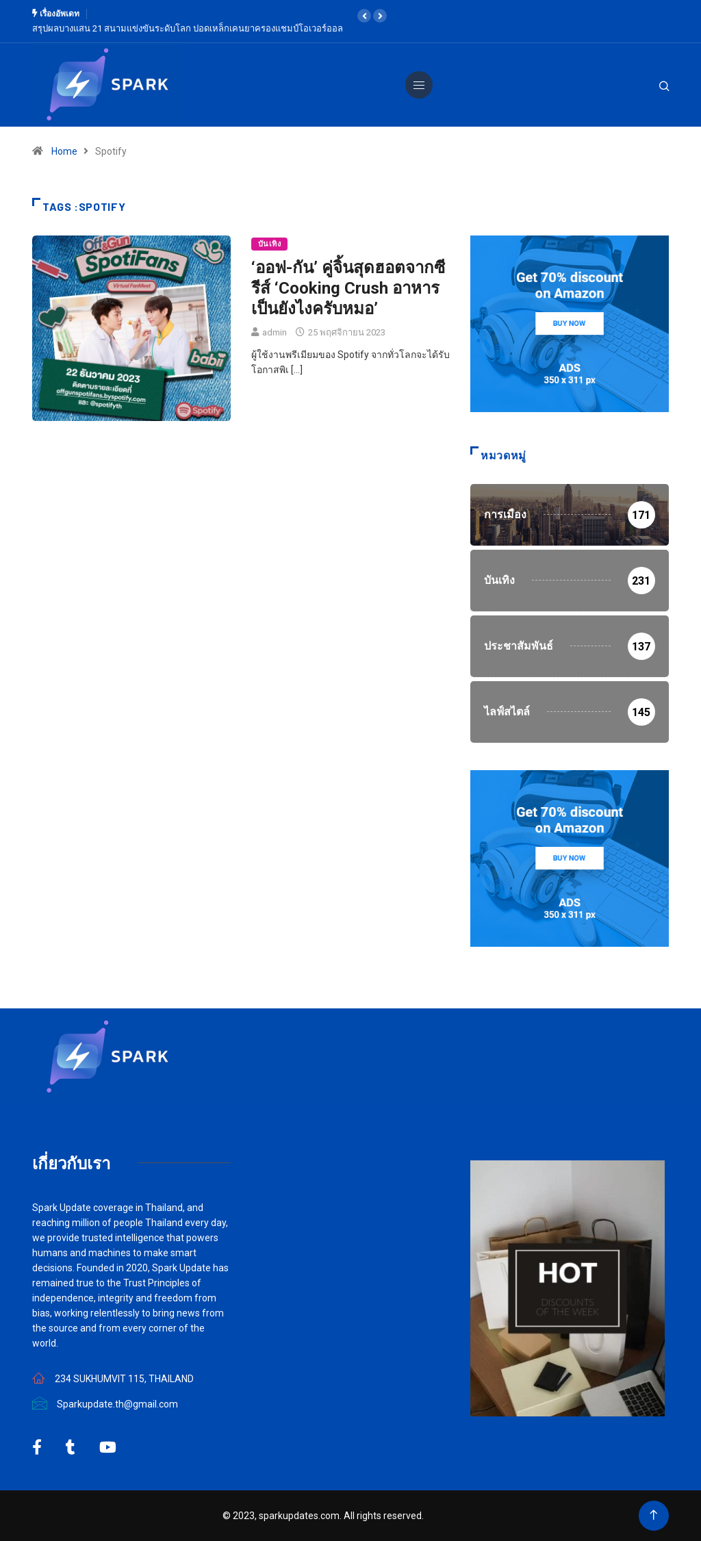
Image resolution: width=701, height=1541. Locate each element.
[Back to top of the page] (653, 1515)
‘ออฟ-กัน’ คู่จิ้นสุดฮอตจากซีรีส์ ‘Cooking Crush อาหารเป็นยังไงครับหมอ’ (348, 288)
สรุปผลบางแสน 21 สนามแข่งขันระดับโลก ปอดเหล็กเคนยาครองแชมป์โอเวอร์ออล (187, 28)
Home (64, 151)
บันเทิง (269, 244)
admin (274, 332)
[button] (364, 16)
